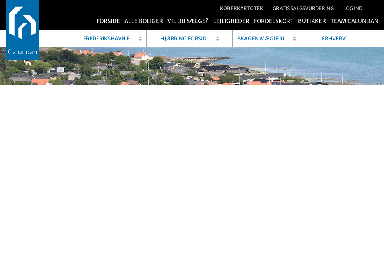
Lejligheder (231, 21)
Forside (108, 21)
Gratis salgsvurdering (303, 8)
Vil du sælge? (188, 21)
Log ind (352, 8)
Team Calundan (354, 21)
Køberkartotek (241, 8)
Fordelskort (273, 21)
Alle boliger (143, 21)
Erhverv (334, 38)
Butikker (312, 21)
